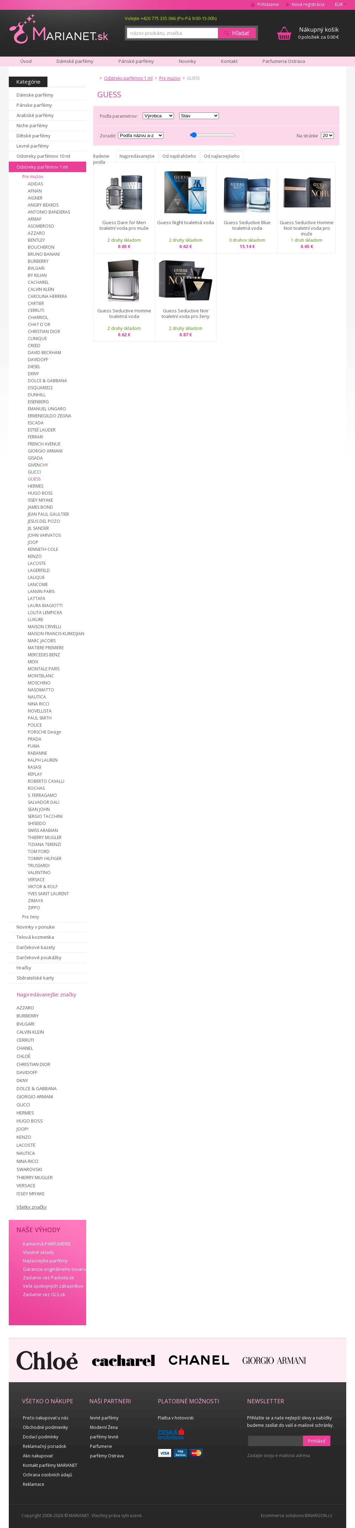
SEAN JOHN (39, 809)
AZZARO (36, 233)
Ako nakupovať (38, 1456)
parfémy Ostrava (107, 1456)
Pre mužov (32, 177)
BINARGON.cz (318, 1516)
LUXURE (35, 620)
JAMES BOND (40, 507)
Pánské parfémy (136, 61)
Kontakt (229, 61)
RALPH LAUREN (43, 760)
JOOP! (22, 1129)
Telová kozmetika (35, 937)
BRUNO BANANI (44, 254)
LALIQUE (36, 577)
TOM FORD (39, 851)
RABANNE (37, 753)
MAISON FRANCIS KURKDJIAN (56, 634)
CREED (34, 346)
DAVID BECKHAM (44, 353)
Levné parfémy (33, 146)
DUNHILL (37, 395)
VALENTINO (39, 873)
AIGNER (35, 198)
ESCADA (36, 423)
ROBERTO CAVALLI (46, 781)
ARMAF (34, 219)
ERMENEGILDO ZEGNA (49, 416)
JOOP (33, 542)
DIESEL (34, 367)
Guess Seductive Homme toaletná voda (124, 313)
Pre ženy (30, 917)
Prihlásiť (316, 1441)
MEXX (33, 662)
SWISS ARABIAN (43, 830)
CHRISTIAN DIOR (44, 331)
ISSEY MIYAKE (40, 500)
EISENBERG (38, 402)
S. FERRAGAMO (42, 795)
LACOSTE (37, 563)
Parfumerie (101, 1446)
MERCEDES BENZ (44, 655)
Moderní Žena (104, 1427)
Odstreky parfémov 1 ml (42, 167)
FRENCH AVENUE (44, 444)
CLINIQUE (37, 339)
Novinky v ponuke (36, 927)
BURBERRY (38, 261)
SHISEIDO (37, 823)
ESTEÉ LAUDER (42, 430)
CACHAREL (38, 282)
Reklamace (33, 1484)
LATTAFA (36, 599)
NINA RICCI (38, 704)
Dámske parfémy (35, 95)
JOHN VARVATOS (44, 535)
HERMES (35, 486)
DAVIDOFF (38, 360)
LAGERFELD (39, 570)
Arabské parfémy (35, 115)
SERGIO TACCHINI (45, 816)
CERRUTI (36, 310)
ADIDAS (35, 184)
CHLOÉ (24, 1056)
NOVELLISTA (40, 711)
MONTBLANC (41, 676)
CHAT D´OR (39, 324)
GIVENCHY (38, 465)
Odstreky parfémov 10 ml (43, 156)
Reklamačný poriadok (44, 1446)
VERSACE (36, 880)
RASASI (34, 767)
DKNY (33, 374)
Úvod (26, 61)
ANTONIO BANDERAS (49, 212)
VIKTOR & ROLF (43, 887)
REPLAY (35, 774)
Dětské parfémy (34, 135)
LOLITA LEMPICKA (45, 613)
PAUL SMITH (40, 718)
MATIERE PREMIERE (46, 648)
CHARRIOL (38, 317)
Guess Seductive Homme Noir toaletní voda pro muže (307, 228)
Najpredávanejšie (137, 156)
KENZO (35, 556)
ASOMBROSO (41, 226)
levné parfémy (104, 1418)
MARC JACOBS (42, 641)
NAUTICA (37, 697)
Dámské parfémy (75, 61)
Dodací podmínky (40, 1437)
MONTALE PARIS (43, 669)
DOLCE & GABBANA (47, 381)
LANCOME (38, 584)
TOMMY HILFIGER (45, 858)
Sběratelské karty (35, 978)
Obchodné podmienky (45, 1427)
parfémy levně (104, 1437)
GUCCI (34, 472)
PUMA (34, 746)
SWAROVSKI (29, 1169)
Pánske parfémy (34, 105)
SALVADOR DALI (43, 802)
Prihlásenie (268, 4)
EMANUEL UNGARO (47, 409)
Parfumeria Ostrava (284, 61)
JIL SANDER (38, 528)
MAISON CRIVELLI (44, 627)
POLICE (35, 725)
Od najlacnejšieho (222, 156)
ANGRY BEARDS (43, 205)
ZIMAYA (35, 901)
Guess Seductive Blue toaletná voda (247, 225)
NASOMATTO (41, 690)
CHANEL (25, 1048)
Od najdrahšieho (179, 156)
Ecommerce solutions (282, 1516)
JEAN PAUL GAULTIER (48, 514)
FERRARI (35, 437)
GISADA (35, 458)
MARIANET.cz (59, 28)
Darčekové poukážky (39, 957)
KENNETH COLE (43, 549)
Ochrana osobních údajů (47, 1475)
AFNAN (35, 191)
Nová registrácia (308, 4)
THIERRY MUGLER (45, 837)
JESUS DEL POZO (44, 521)
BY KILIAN (37, 275)
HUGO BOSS (40, 493)
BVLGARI (36, 268)
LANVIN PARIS (41, 591)
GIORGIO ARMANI (45, 451)
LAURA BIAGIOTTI (45, 606)
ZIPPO (34, 908)
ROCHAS (36, 788)
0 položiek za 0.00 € (318, 33)
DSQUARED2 (40, 388)
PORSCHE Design (44, 732)
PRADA (34, 739)
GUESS (34, 479)
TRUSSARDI (39, 866)
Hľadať (240, 33)
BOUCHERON (41, 247)
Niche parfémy (32, 125)
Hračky (24, 967)
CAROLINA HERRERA (47, 296)
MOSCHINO (39, 683)
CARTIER (36, 303)
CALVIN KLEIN (41, 289)
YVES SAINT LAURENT (48, 894)
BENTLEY (36, 240)
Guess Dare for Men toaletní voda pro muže (124, 225)
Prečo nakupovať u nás (45, 1418)
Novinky (187, 61)
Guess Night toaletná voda (185, 223)
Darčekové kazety (36, 947)
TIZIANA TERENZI (44, 844)
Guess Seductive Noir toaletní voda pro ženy (185, 313)
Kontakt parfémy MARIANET (50, 1465)
